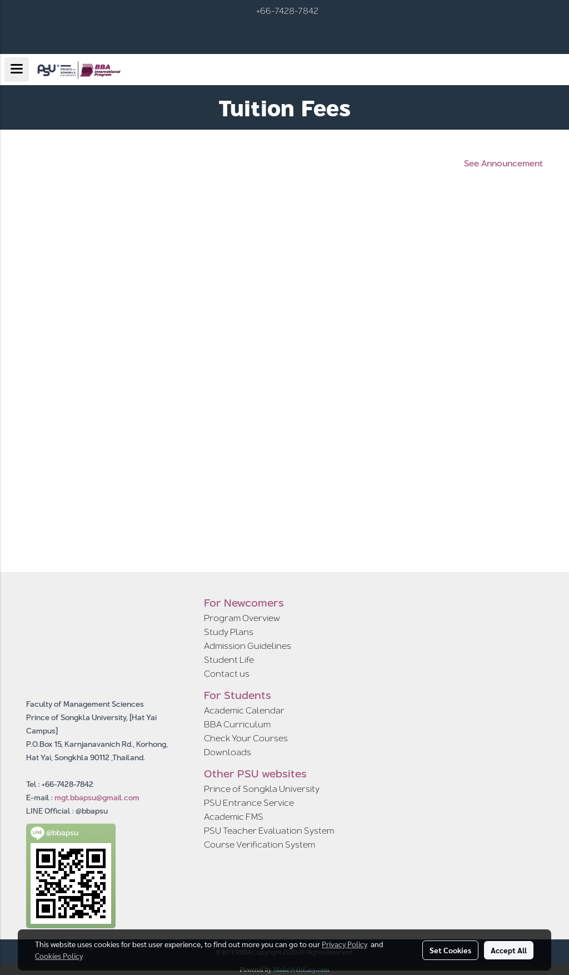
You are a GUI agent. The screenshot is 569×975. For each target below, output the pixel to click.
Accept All (509, 950)
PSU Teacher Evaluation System (269, 831)
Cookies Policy (59, 956)
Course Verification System (259, 844)
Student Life (229, 660)
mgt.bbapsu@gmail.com (96, 797)
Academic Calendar (244, 710)
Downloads (227, 752)
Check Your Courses (246, 738)
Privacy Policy (344, 944)
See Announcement (503, 164)
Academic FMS (233, 817)
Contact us (226, 674)
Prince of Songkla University (262, 789)
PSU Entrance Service (249, 803)
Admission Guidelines (247, 646)
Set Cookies (450, 950)
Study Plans (228, 632)
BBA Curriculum (237, 724)
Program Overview (242, 618)
